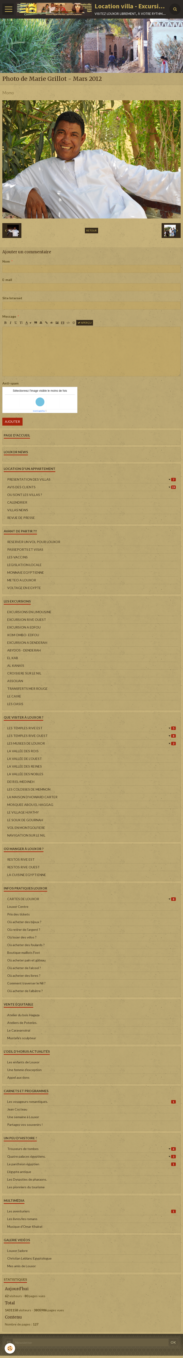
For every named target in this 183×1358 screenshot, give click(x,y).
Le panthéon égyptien (91, 1164)
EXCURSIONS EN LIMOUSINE (29, 612)
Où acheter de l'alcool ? (24, 968)
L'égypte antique (19, 1172)
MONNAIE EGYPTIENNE (25, 572)
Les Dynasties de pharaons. (27, 1179)
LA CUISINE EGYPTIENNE (26, 875)
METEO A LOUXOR (21, 580)
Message (9, 316)
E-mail (7, 280)
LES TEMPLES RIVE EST (91, 728)
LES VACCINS (17, 557)
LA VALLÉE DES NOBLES (25, 774)
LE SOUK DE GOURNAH (25, 820)
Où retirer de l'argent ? (23, 929)
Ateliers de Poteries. (22, 1023)
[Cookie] (10, 1348)
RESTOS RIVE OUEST (23, 867)
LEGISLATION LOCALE (24, 565)
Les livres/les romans (22, 1219)
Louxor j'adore (17, 1251)
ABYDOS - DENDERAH (24, 650)
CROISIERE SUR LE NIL (24, 673)
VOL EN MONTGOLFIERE (26, 828)
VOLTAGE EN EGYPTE (24, 588)
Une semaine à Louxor (23, 1117)
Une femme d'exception (24, 1070)
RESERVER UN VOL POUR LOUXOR (33, 542)
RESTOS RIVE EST (21, 859)
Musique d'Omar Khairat (25, 1226)
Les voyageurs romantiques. (91, 1102)
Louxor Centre (17, 907)
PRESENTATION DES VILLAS (91, 479)
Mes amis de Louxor (21, 1266)
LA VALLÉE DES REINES (24, 766)
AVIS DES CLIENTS (91, 487)
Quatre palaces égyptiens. (91, 1156)
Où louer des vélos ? (22, 937)
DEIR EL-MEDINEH (20, 782)
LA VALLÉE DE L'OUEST (24, 759)
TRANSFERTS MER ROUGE (27, 688)
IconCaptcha (39, 411)
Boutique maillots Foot (23, 952)
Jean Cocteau (17, 1109)
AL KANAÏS (15, 666)
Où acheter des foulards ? (26, 945)
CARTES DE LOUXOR (91, 899)
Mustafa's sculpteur (21, 1038)
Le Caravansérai (18, 1030)
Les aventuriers (91, 1211)
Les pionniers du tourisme (26, 1187)
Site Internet (12, 298)
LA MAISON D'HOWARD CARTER (32, 797)
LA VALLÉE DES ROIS (23, 751)
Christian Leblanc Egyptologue (29, 1258)
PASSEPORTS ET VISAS (25, 549)
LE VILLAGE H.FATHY (23, 812)
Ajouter (12, 421)
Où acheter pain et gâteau (26, 960)
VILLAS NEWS (17, 510)
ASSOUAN (15, 681)
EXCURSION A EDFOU (24, 627)
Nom (6, 261)
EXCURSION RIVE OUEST (26, 620)
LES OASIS (15, 704)
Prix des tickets (18, 914)
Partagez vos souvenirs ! (25, 1125)
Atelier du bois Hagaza (23, 1015)
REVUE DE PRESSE (21, 518)
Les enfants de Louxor (23, 1062)
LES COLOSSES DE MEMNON (28, 789)
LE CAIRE (14, 696)
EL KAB (12, 658)
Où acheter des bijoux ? (24, 922)
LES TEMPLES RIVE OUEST (91, 736)
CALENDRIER (17, 502)
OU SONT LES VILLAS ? (24, 495)
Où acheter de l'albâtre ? (25, 991)
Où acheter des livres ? (23, 975)
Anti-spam (10, 383)
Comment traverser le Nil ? (26, 983)
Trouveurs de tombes (91, 1149)
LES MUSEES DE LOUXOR (91, 743)
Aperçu (85, 322)
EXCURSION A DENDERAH (27, 643)
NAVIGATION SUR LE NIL (26, 835)
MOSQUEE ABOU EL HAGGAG (30, 805)
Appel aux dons (18, 1077)
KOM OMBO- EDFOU (23, 635)
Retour (91, 230)
